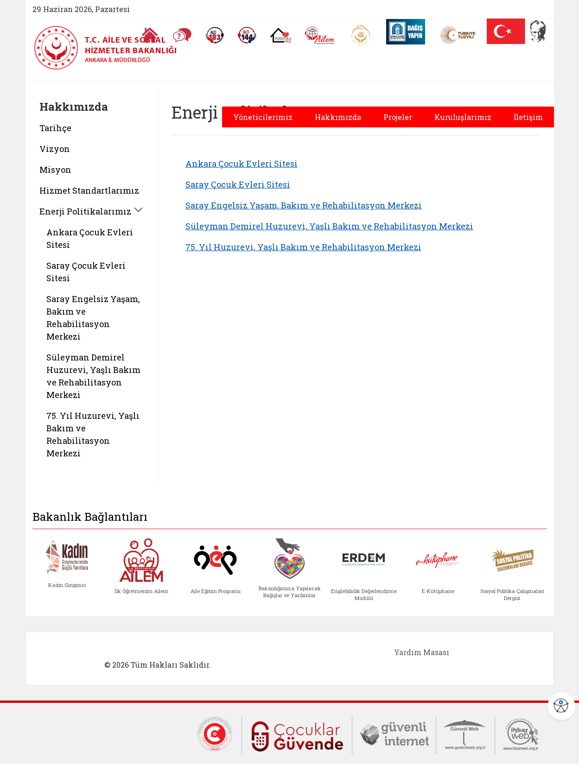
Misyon (55, 169)
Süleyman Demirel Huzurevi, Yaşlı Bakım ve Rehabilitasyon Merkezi (329, 226)
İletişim (528, 117)
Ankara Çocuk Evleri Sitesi (241, 163)
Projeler (397, 117)
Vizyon (54, 148)
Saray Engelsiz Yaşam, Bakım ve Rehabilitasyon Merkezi (303, 205)
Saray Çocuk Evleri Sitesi (237, 184)
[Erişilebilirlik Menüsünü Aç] (561, 706)
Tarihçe (55, 127)
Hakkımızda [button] (338, 117)
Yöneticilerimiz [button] (263, 117)
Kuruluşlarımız (462, 117)
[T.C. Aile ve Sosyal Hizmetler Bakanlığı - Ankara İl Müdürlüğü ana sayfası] (150, 47)
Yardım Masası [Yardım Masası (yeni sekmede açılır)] (421, 652)
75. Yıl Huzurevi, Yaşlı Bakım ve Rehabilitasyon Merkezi (303, 247)
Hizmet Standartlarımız (89, 190)
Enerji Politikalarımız (85, 211)
